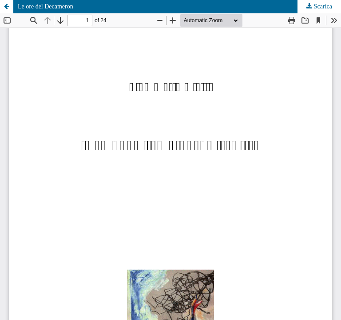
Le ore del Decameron (45, 6)
